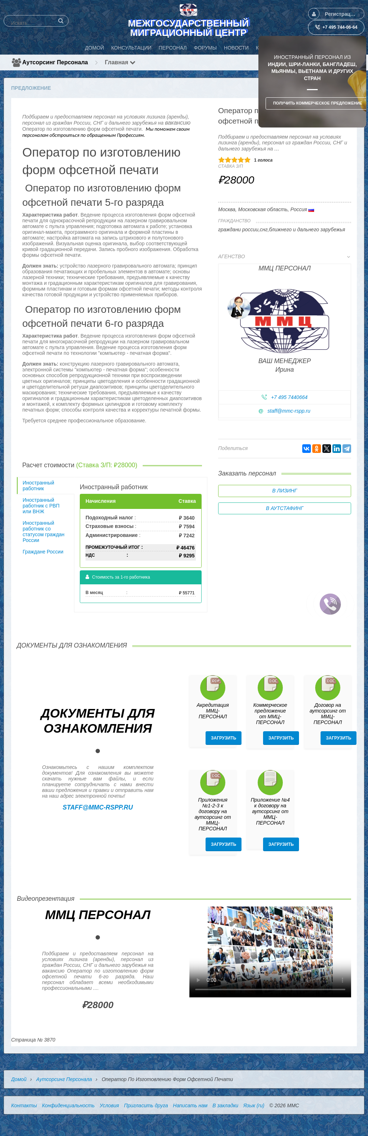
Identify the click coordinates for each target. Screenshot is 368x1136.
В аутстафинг (284, 508)
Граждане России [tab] (43, 552)
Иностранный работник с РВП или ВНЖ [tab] (41, 505)
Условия (109, 1105)
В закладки (225, 1105)
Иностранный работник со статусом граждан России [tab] (43, 531)
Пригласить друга (146, 1105)
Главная (120, 62)
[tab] (284, 338)
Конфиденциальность (68, 1105)
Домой (19, 1079)
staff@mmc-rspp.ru (288, 411)
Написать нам (190, 1105)
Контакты (24, 1105)
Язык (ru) (253, 1105)
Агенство (284, 256)
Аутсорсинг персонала (55, 62)
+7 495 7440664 (289, 397)
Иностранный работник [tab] (38, 485)
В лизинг (284, 490)
